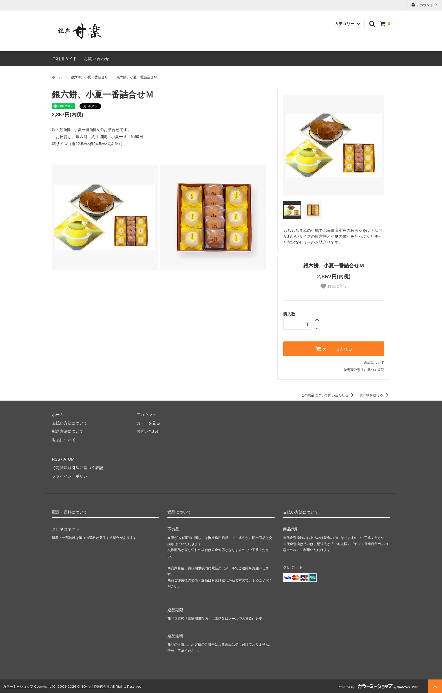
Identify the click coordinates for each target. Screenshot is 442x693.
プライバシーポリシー (71, 475)
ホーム (57, 77)
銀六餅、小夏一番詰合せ (89, 77)
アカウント (425, 4)
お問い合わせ (96, 58)
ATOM (68, 459)
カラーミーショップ (18, 685)
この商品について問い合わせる (328, 395)
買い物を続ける (374, 395)
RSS (56, 459)
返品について (374, 363)
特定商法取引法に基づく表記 (77, 467)
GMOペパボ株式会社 (93, 685)
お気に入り (334, 286)
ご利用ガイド (64, 58)
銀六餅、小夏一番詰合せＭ (136, 77)
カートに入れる (333, 349)
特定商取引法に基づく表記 (364, 370)
